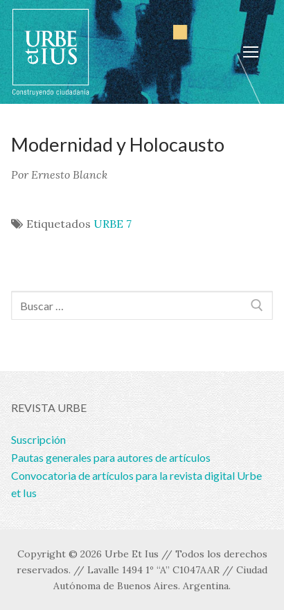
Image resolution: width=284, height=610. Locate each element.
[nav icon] (251, 51)
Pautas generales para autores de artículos (111, 457)
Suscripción (38, 439)
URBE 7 (113, 224)
